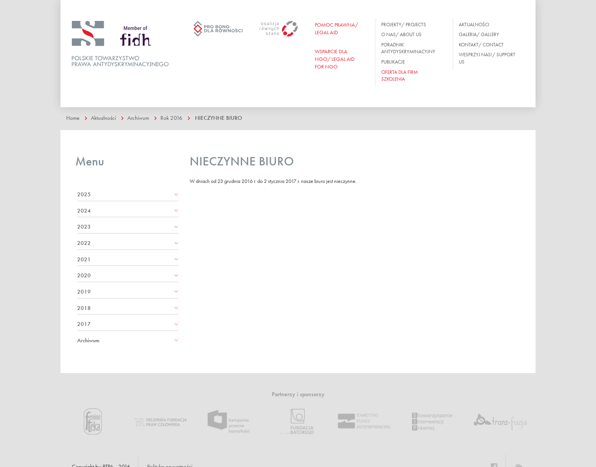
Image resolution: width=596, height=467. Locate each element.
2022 (84, 243)
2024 (84, 210)
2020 (84, 275)
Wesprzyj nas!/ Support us (487, 58)
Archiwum (138, 118)
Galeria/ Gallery (479, 34)
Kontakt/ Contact (481, 44)
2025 (84, 194)
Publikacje (393, 62)
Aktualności (474, 24)
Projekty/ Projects (403, 24)
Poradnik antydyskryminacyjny (408, 48)
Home (72, 118)
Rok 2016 (171, 118)
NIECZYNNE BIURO (218, 118)
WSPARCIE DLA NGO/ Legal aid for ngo (335, 59)
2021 (84, 259)
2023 (84, 226)
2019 (84, 291)
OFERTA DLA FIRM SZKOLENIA (399, 76)
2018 (84, 308)
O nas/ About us (401, 34)
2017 (84, 324)
